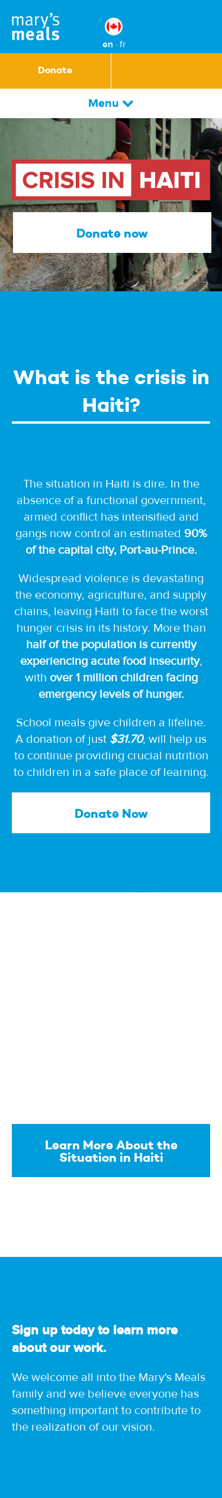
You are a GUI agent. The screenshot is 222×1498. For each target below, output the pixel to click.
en (107, 44)
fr (123, 44)
